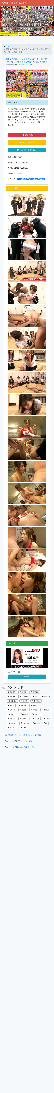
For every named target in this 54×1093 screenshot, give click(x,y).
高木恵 (23, 727)
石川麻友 (11, 696)
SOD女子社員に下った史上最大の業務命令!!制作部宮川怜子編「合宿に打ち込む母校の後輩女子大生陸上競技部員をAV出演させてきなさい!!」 (27, 61)
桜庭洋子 (22, 705)
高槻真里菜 (12, 727)
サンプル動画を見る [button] (27, 150)
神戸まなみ (13, 714)
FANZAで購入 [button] (27, 142)
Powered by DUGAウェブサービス (19, 741)
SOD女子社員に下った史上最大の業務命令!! (31, 179)
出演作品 (27, 677)
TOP (7, 46)
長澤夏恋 (35, 692)
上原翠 (47, 719)
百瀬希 (36, 719)
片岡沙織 (25, 723)
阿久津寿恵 (36, 714)
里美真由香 (36, 701)
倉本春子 (12, 723)
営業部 (23, 710)
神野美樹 (12, 701)
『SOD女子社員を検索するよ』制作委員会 (24, 735)
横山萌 (24, 714)
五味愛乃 (11, 692)
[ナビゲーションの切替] (49, 3)
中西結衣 (46, 696)
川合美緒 (11, 719)
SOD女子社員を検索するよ (15, 3)
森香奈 (23, 692)
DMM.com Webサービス (24, 747)
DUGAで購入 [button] (27, 135)
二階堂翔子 (35, 710)
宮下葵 (36, 723)
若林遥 (24, 701)
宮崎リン (35, 705)
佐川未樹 (24, 696)
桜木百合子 (24, 719)
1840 (35, 696)
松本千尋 (11, 710)
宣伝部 (47, 710)
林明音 (11, 705)
